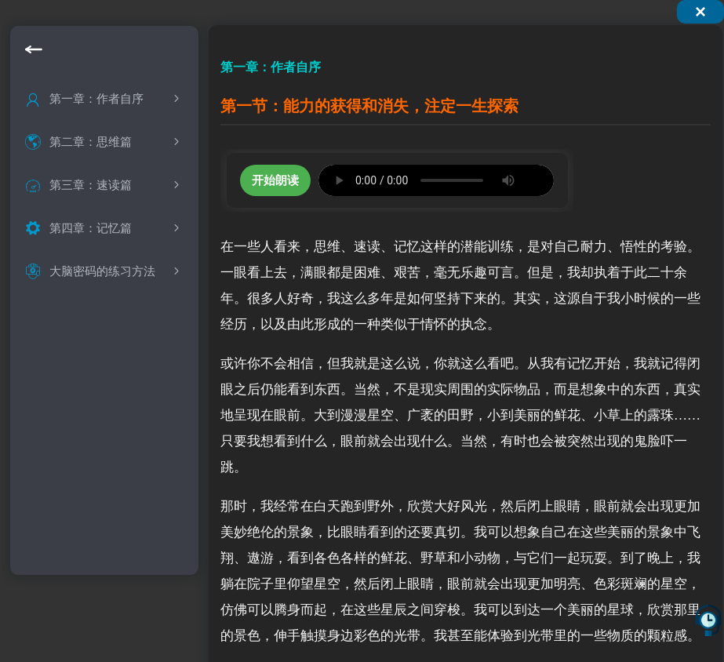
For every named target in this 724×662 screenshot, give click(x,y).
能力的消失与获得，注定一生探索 (123, 135)
